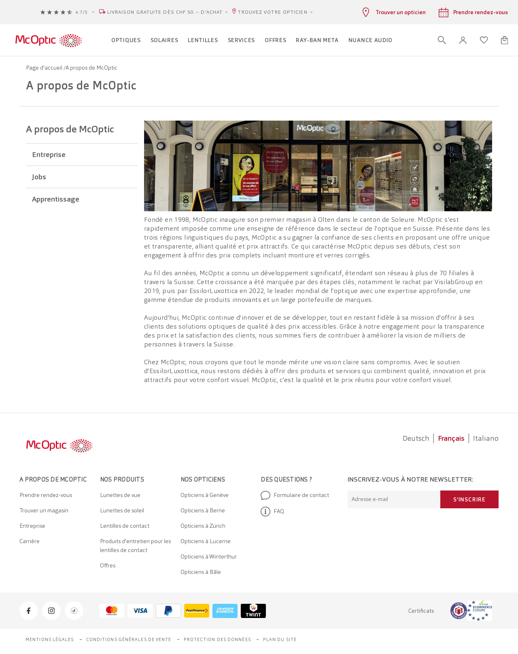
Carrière (29, 541)
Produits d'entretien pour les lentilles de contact (135, 545)
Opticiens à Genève (204, 495)
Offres (107, 565)
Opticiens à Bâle (200, 571)
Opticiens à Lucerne (205, 541)
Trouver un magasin (43, 510)
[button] (463, 40)
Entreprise (32, 525)
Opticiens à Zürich (202, 525)
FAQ (272, 511)
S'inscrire (469, 499)
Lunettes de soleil (122, 510)
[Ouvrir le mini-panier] (504, 40)
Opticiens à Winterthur (208, 556)
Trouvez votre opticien (272, 12)
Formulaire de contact (295, 495)
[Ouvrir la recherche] (442, 40)
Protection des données (217, 639)
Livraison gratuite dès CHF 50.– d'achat (165, 12)
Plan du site (280, 639)
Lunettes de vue (120, 495)
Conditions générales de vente (129, 639)
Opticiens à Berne (202, 510)
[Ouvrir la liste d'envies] (484, 40)
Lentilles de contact (124, 525)
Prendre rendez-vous (45, 495)
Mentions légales (49, 639)
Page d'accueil (45, 67)
